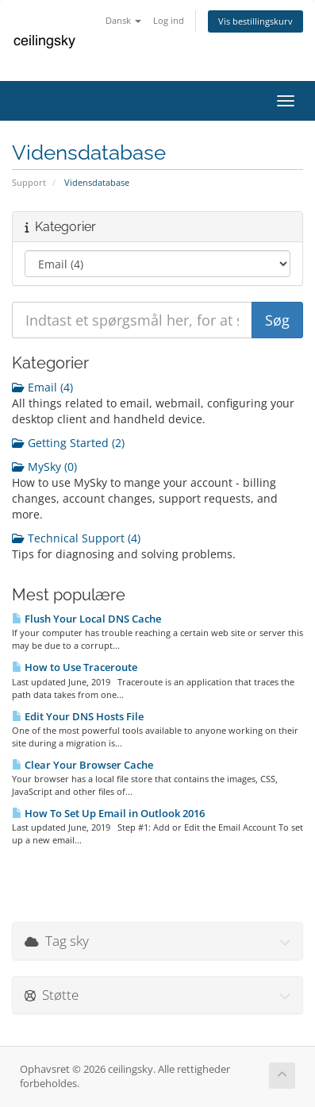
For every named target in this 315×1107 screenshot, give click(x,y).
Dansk (123, 20)
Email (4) (42, 387)
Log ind (168, 20)
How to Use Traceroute (74, 667)
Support (29, 182)
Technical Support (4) (76, 538)
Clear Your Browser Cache (82, 765)
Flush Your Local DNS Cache (86, 618)
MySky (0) (44, 466)
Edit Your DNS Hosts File (78, 716)
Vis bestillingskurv (255, 21)
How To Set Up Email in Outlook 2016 (108, 813)
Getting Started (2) (68, 442)
